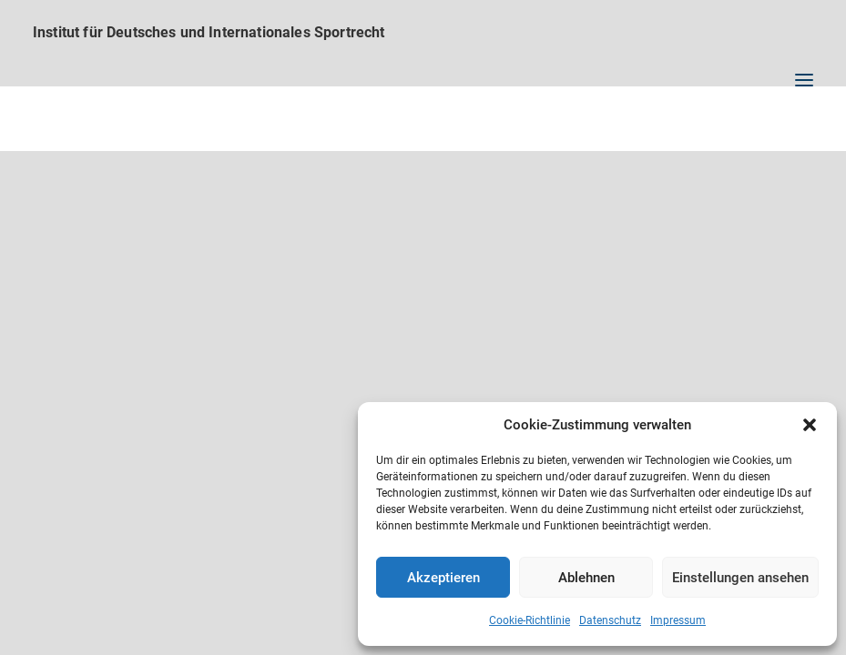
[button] (809, 425)
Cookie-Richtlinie (529, 620)
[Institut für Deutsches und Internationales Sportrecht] (423, 31)
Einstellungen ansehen (740, 577)
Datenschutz (610, 620)
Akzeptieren (443, 577)
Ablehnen (586, 577)
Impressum (678, 620)
